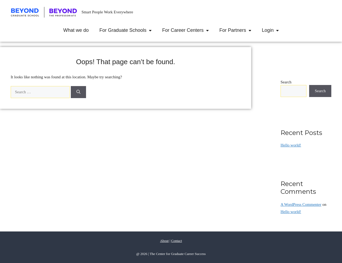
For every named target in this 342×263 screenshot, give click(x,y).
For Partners (237, 30)
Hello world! (291, 145)
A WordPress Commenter (301, 204)
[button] (151, 30)
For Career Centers (188, 30)
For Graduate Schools (128, 30)
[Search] (78, 92)
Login (273, 30)
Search (286, 82)
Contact (176, 241)
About (164, 241)
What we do (76, 30)
